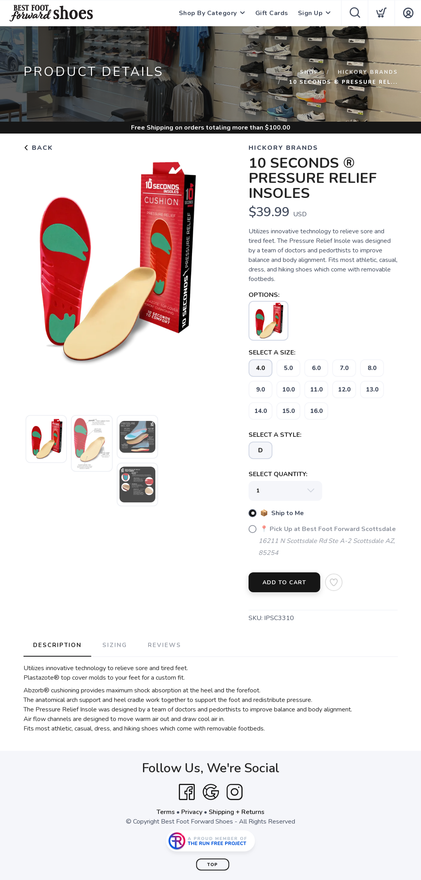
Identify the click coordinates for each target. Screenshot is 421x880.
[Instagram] (235, 792)
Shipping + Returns (236, 812)
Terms (166, 812)
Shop (309, 72)
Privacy (191, 812)
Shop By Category (208, 13)
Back (38, 147)
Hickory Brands (368, 72)
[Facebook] (187, 792)
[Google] (211, 792)
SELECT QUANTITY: (278, 474)
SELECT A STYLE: (275, 434)
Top (212, 865)
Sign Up (310, 13)
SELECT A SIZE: (272, 352)
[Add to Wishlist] (334, 582)
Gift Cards (271, 13)
